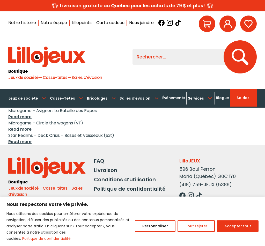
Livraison (105, 170)
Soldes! (244, 97)
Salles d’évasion (140, 98)
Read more (20, 117)
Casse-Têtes (67, 98)
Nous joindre (141, 23)
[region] (132, 221)
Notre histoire (22, 23)
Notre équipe (54, 23)
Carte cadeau (110, 23)
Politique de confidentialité (46, 238)
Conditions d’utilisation (125, 179)
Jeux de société (27, 98)
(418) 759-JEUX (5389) (205, 184)
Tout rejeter (196, 226)
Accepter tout (237, 226)
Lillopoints (82, 23)
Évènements (173, 97)
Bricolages (102, 98)
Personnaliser (155, 226)
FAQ (99, 161)
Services (200, 98)
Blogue (222, 97)
